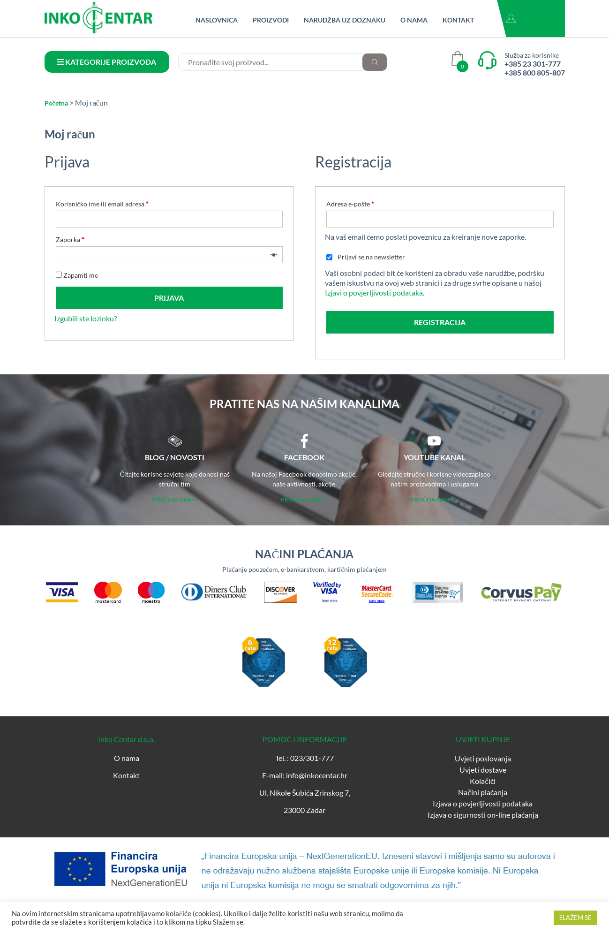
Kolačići (482, 780)
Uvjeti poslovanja (483, 758)
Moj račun (538, 19)
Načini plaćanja (482, 792)
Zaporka (70, 239)
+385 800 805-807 (534, 72)
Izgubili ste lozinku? (85, 318)
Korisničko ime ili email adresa (102, 204)
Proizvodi (271, 20)
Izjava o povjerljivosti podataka (483, 803)
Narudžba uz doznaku (344, 20)
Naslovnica (216, 20)
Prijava (169, 297)
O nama (414, 20)
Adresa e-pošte (350, 204)
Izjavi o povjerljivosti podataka (374, 292)
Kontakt (458, 20)
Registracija (440, 322)
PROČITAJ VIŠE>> (174, 499)
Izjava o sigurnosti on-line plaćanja (483, 814)
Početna (56, 103)
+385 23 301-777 (532, 63)
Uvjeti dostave (482, 769)
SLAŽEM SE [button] (575, 917)
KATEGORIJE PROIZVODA (106, 61)
